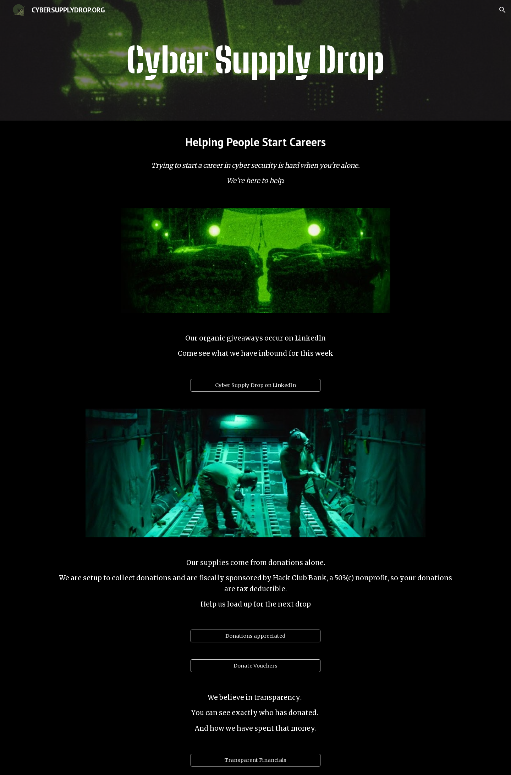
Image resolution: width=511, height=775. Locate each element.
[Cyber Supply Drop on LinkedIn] (255, 385)
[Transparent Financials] (255, 760)
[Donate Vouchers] (255, 666)
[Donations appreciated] (255, 636)
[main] (255, 60)
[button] (502, 9)
